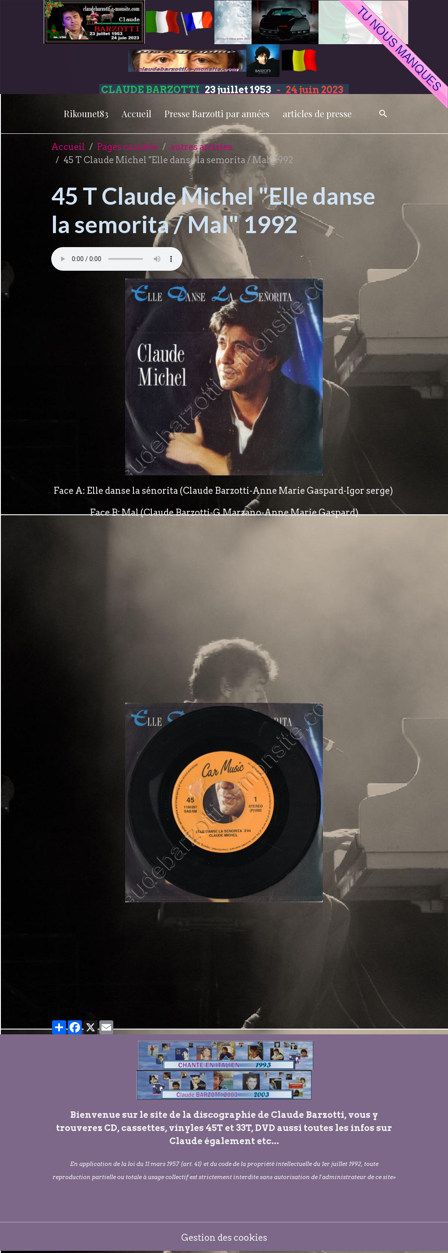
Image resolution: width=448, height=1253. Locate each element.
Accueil (136, 113)
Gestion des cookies (224, 1237)
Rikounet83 (86, 113)
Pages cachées (127, 147)
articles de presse (317, 113)
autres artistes (201, 147)
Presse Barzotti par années (217, 113)
